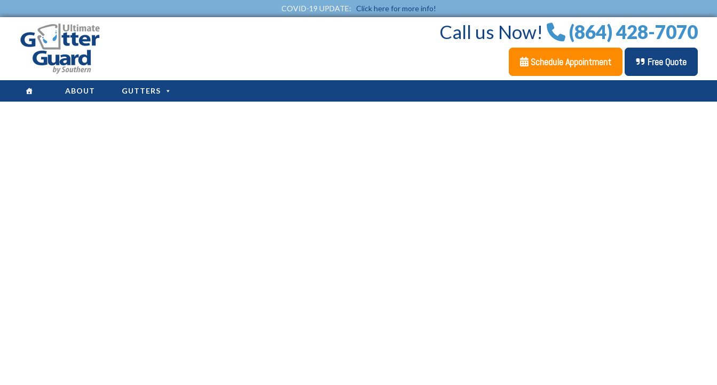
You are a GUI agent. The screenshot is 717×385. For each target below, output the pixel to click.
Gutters (147, 90)
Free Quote (661, 62)
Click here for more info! (396, 8)
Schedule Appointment (565, 62)
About (80, 90)
